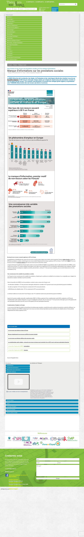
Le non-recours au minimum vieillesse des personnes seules (21, 338)
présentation (27, 346)
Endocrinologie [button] (10, 29)
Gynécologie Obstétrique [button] (12, 36)
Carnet (8, 403)
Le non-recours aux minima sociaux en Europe (18, 330)
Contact (41, 10)
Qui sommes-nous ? (44, 7)
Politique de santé (22, 65)
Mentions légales (13, 489)
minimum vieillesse (21, 262)
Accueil (10, 65)
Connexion (42, 9)
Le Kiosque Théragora (11, 406)
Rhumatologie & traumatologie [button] (14, 57)
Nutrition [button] (9, 46)
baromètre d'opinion (12, 80)
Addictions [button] (9, 17)
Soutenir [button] (22, 9)
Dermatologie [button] (10, 23)
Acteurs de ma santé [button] (31, 9)
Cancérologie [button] (10, 19)
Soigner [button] (15, 9)
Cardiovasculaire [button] (11, 21)
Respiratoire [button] (10, 55)
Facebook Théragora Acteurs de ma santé (18, 484)
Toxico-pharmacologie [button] (12, 59)
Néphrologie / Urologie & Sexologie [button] (15, 42)
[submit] (75, 4)
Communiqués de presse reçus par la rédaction (55, 9)
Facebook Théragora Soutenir (16, 485)
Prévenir (15, 65)
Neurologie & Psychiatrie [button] (12, 44)
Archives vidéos (10, 400)
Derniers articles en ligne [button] (12, 412)
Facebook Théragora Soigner (15, 482)
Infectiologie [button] (10, 38)
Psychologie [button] (10, 53)
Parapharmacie (10, 365)
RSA (69, 261)
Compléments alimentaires (12, 367)
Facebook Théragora (13, 479)
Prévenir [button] (9, 9)
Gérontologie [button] (10, 34)
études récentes (66, 259)
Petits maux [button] (10, 51)
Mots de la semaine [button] (11, 409)
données (26, 350)
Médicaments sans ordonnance (13, 369)
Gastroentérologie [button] (11, 32)
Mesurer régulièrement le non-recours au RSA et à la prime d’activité (22, 334)
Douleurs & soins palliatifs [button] (13, 27)
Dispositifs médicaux (11, 371)
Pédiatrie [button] (9, 49)
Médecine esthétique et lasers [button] (14, 40)
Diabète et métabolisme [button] (12, 25)
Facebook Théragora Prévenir (16, 481)
